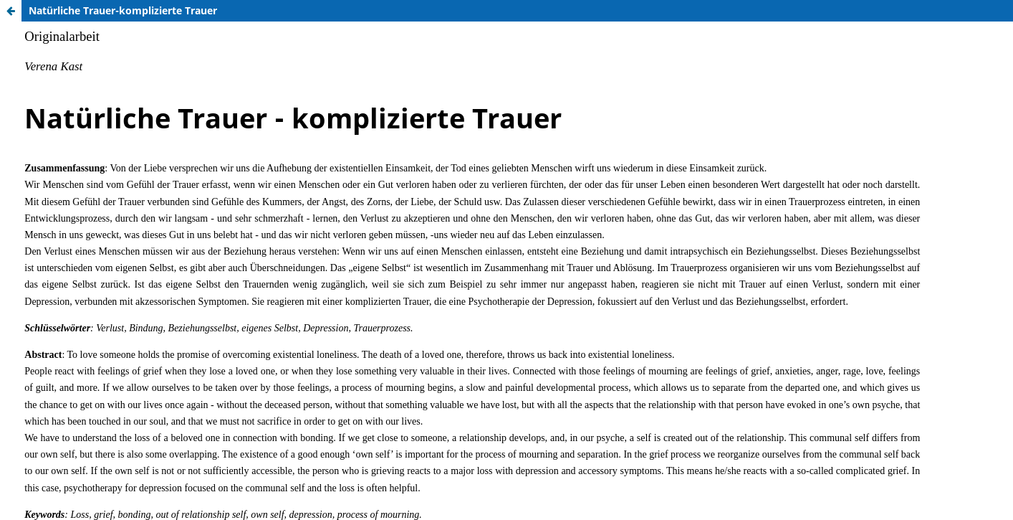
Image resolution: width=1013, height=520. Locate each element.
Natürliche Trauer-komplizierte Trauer (123, 10)
